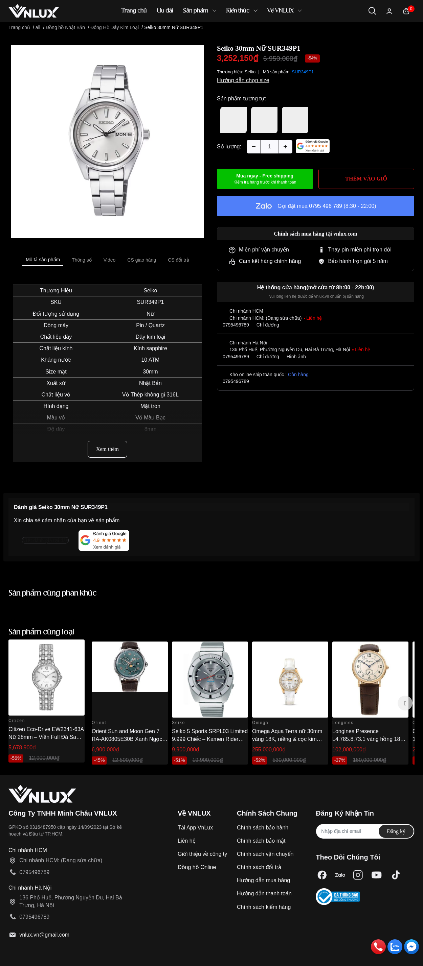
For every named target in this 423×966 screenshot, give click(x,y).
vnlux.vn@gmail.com (44, 935)
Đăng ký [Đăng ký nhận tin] (396, 831)
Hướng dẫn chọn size (243, 80)
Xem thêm (107, 449)
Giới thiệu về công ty (202, 854)
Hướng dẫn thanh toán (264, 893)
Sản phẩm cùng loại (41, 632)
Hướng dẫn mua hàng (263, 880)
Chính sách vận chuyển (265, 854)
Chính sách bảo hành (262, 827)
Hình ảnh (296, 356)
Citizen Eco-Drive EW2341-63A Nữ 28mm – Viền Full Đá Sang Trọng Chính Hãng (46, 736)
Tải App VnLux (195, 827)
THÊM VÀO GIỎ (366, 179)
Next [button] (405, 703)
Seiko (150, 290)
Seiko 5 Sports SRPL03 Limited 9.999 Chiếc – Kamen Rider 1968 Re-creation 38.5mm (210, 738)
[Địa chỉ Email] (365, 831)
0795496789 (236, 325)
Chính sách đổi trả (259, 867)
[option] (107, 141)
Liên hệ (187, 841)
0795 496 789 (325, 206)
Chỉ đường (268, 325)
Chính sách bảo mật (261, 841)
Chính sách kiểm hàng (264, 907)
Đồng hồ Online (197, 867)
